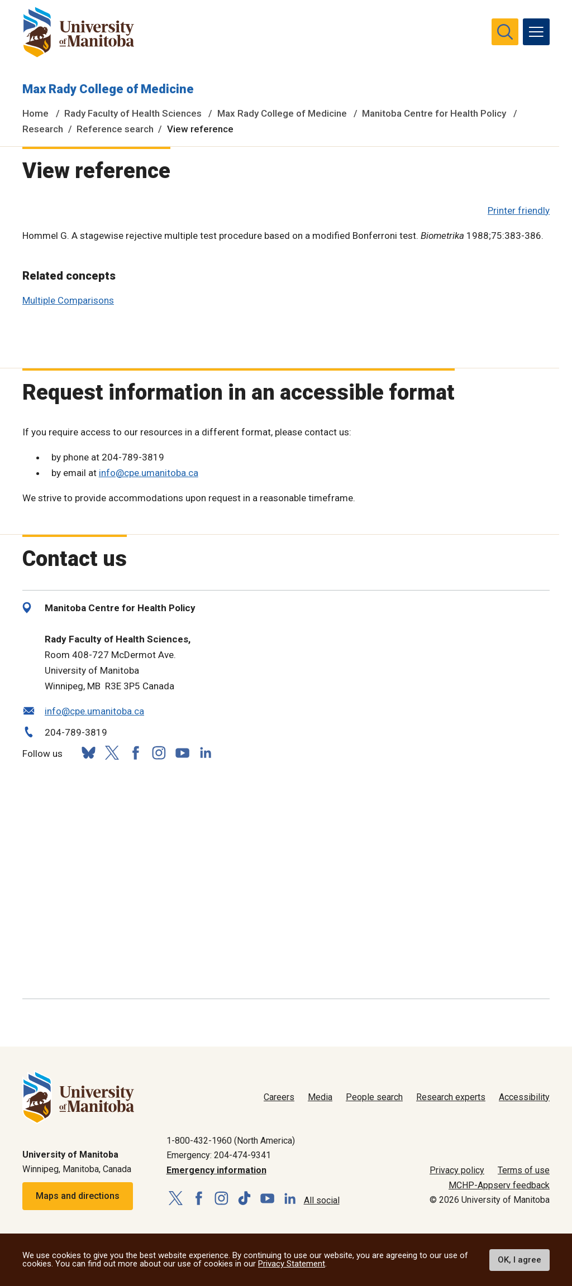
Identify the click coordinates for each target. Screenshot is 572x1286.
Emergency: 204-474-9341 (218, 1155)
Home (35, 113)
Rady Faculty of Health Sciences (133, 113)
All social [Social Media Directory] (322, 1200)
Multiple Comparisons (68, 300)
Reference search (115, 129)
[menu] (536, 31)
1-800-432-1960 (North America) (230, 1140)
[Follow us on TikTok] (244, 1198)
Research (42, 129)
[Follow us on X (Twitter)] (111, 752)
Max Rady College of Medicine (108, 89)
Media (320, 1097)
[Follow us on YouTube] (182, 751)
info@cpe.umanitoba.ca (148, 472)
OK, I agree (519, 1260)
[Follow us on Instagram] (158, 752)
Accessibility (524, 1097)
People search (374, 1097)
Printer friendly (519, 210)
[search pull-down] (505, 31)
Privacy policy (457, 1170)
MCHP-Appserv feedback (499, 1185)
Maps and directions (78, 1196)
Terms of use (524, 1170)
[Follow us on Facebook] (135, 752)
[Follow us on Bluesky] (88, 752)
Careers (279, 1097)
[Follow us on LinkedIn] (205, 751)
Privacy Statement (291, 1264)
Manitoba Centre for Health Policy (434, 113)
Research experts (450, 1097)
